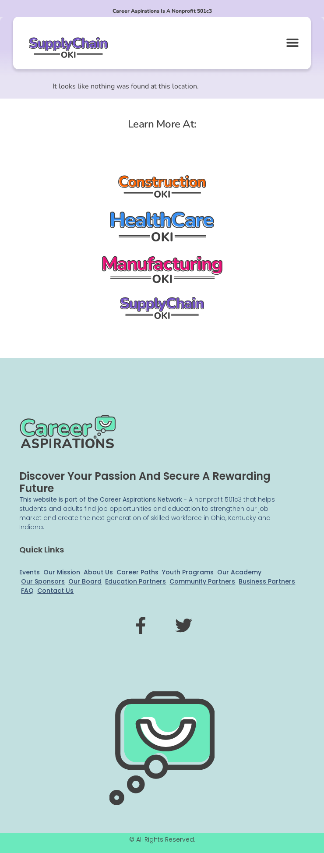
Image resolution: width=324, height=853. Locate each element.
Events (29, 572)
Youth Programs (188, 572)
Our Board (85, 581)
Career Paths (137, 572)
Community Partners (202, 581)
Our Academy (239, 572)
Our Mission (61, 572)
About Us (98, 572)
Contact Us (55, 590)
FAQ (27, 590)
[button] (292, 42)
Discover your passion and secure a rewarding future (145, 482)
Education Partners (135, 581)
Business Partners (267, 581)
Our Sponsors (43, 581)
